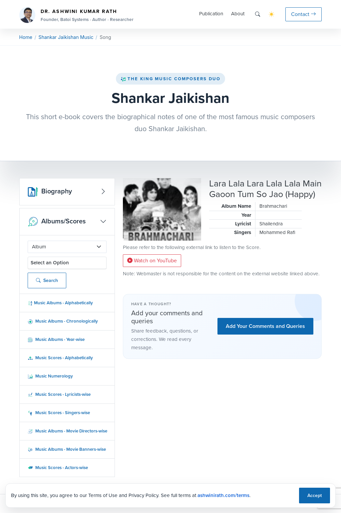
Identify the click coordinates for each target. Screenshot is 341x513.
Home (25, 37)
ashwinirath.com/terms (223, 495)
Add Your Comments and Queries (265, 326)
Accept (314, 495)
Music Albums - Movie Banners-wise (67, 449)
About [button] (237, 13)
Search (47, 280)
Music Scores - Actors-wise (58, 467)
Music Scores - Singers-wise (59, 412)
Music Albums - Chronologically (63, 321)
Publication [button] (211, 13)
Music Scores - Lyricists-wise (59, 394)
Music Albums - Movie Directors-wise (67, 431)
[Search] (257, 14)
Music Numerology (50, 376)
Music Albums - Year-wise (56, 339)
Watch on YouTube (152, 260)
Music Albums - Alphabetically (60, 303)
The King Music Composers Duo (170, 79)
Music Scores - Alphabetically (60, 358)
